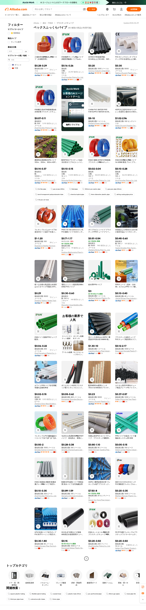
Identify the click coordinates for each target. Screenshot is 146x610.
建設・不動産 (48, 23)
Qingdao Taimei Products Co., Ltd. (46, 180)
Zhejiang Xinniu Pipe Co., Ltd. (99, 250)
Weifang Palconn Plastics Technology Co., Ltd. (99, 298)
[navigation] (18, 291)
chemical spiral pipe (76, 194)
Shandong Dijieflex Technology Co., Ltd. (46, 246)
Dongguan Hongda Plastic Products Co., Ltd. (126, 351)
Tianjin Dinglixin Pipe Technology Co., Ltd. (126, 248)
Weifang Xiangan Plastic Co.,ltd (126, 496)
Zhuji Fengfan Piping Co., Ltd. (72, 77)
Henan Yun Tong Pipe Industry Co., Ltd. (99, 500)
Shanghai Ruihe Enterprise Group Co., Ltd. (72, 180)
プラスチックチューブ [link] (65, 23)
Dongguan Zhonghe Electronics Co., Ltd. (72, 399)
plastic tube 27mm (73, 594)
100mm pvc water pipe (91, 189)
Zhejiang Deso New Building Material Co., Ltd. (46, 404)
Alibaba (36, 23)
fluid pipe (73, 189)
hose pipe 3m (130, 594)
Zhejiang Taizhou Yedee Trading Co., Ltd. (46, 301)
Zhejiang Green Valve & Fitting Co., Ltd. (99, 123)
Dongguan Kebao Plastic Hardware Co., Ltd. (72, 548)
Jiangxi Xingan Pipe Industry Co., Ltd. (126, 298)
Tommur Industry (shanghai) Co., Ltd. (99, 71)
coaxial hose (55, 594)
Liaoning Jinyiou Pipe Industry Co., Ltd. (99, 351)
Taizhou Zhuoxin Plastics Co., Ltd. (126, 73)
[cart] (115, 10)
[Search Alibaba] (58, 9)
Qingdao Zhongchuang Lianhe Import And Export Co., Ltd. (72, 450)
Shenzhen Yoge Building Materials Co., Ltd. (72, 305)
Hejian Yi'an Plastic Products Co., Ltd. (126, 548)
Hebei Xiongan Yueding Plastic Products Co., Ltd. (99, 450)
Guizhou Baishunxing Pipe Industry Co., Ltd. (72, 252)
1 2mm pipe (55, 599)
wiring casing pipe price (123, 194)
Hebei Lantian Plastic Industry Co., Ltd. (126, 450)
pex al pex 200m (57, 189)
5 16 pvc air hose (42, 200)
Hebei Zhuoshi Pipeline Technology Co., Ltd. (126, 126)
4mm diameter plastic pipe (99, 194)
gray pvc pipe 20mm (113, 189)
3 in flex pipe (40, 189)
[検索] (92, 9)
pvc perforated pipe (94, 594)
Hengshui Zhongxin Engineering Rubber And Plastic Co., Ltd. (72, 496)
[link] (143, 587)
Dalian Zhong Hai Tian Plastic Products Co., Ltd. (126, 399)
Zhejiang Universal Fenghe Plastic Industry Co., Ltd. (46, 73)
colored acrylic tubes (36, 599)
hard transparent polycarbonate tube (49, 194)
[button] (84, 9)
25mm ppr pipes (113, 594)
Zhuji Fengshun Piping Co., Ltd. (46, 353)
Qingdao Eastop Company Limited (46, 450)
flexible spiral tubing (37, 594)
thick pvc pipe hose (15, 599)
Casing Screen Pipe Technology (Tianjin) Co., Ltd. (46, 546)
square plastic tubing (16, 594)
